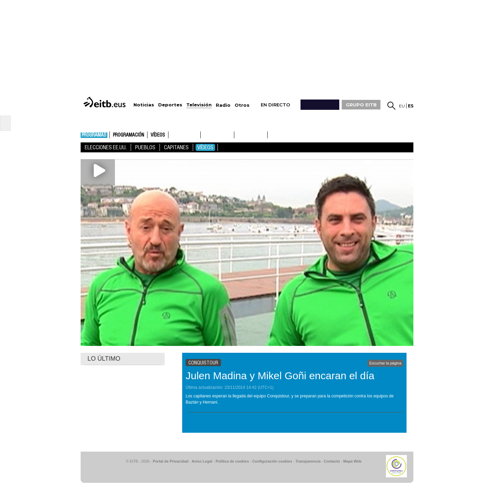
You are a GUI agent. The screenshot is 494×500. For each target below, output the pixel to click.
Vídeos (158, 135)
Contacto (332, 461)
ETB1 (184, 134)
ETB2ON (271, 134)
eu (402, 105)
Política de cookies (232, 461)
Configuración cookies (272, 461)
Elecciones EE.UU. (106, 147)
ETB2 (217, 134)
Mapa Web (352, 461)
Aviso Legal (202, 461)
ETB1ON (237, 134)
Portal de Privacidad (170, 461)
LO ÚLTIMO (103, 358)
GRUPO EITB (361, 104)
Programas (94, 135)
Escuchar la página (385, 363)
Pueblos (145, 147)
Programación (128, 135)
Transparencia (307, 461)
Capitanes (176, 147)
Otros (242, 105)
